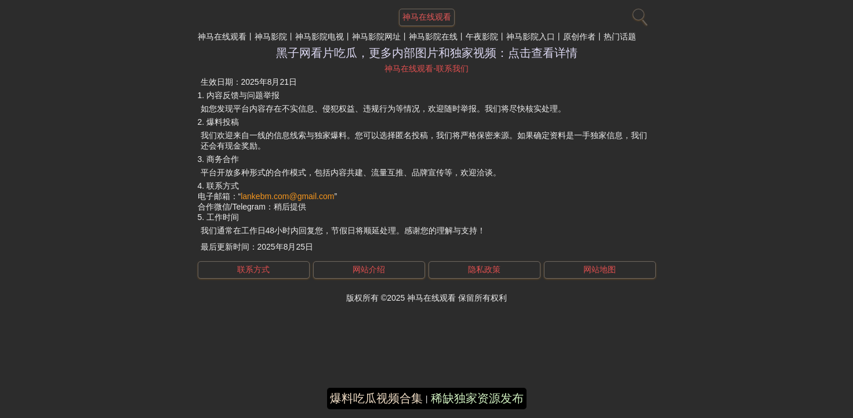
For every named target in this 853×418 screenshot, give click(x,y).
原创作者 (579, 36)
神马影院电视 (319, 36)
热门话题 (620, 36)
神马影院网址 (376, 36)
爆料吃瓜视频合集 (376, 398)
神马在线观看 (222, 36)
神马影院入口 (530, 36)
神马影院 (271, 36)
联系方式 (253, 269)
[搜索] (638, 14)
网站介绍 (369, 269)
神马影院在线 (433, 36)
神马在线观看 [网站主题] (426, 16)
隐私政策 (484, 269)
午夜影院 (482, 36)
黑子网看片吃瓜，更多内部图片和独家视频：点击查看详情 (427, 52)
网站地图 (599, 269)
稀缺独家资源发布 (477, 398)
